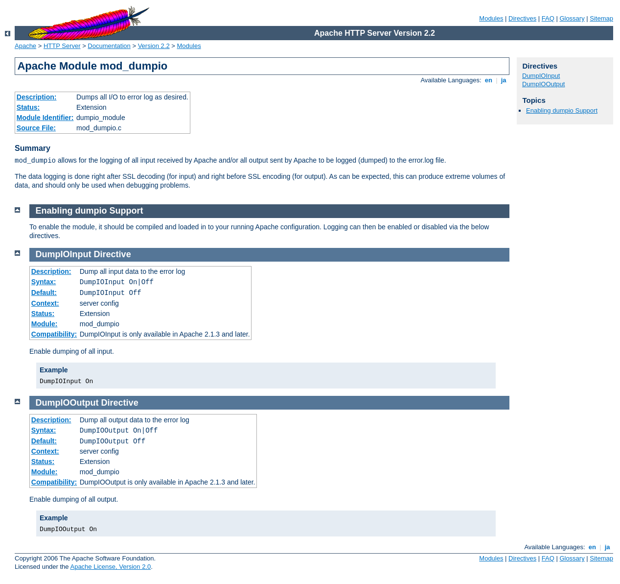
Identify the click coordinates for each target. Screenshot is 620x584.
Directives (522, 18)
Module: (44, 324)
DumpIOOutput (543, 84)
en (488, 80)
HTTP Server (62, 45)
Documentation (109, 45)
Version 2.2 (154, 45)
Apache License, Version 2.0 (110, 566)
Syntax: (43, 282)
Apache (25, 45)
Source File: (36, 128)
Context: (45, 303)
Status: (28, 107)
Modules (491, 18)
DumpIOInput (541, 75)
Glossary (571, 18)
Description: (37, 97)
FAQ (548, 18)
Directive (112, 254)
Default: (44, 292)
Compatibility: (54, 334)
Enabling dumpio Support (561, 110)
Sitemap (601, 18)
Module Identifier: (45, 118)
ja (503, 80)
